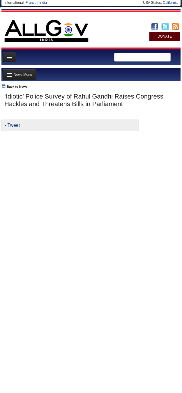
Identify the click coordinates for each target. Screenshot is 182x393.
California (170, 3)
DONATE (165, 36)
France (31, 3)
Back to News (17, 86)
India (43, 3)
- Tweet (12, 125)
